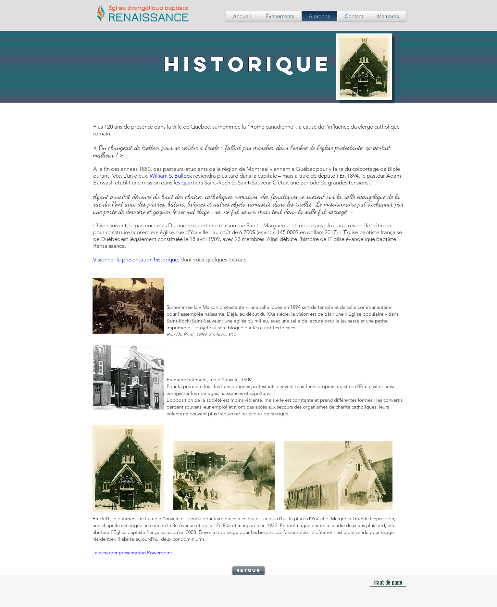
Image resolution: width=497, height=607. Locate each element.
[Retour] (248, 570)
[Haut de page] (388, 582)
